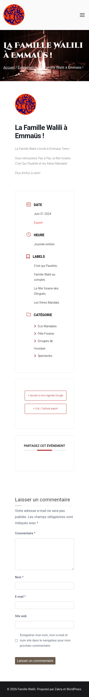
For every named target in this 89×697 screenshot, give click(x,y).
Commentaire (25, 533)
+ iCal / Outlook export (45, 408)
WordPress (73, 689)
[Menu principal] (82, 15)
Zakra (58, 689)
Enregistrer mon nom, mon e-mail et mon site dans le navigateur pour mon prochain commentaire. (45, 640)
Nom (19, 577)
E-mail (20, 596)
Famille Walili (26, 689)
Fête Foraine (44, 333)
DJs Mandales (45, 326)
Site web (21, 616)
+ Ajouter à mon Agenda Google (45, 395)
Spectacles (43, 355)
